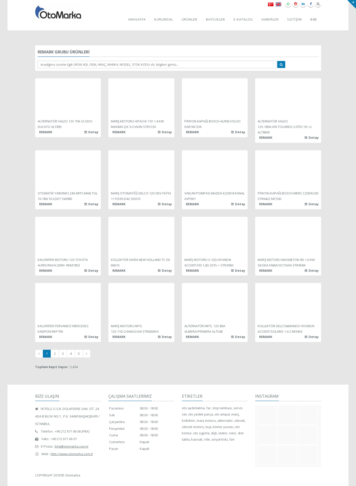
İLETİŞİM (294, 19)
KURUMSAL (163, 19)
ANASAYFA (137, 19)
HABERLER (270, 19)
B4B (313, 19)
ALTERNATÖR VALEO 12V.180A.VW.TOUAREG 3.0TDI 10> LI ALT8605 (285, 126)
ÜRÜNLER (189, 19)
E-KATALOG (243, 19)
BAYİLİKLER (215, 19)
